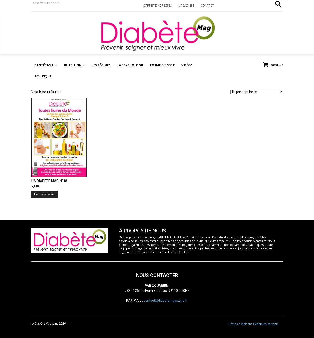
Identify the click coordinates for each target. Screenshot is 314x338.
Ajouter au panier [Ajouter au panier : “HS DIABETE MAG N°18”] (44, 194)
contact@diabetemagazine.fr (166, 300)
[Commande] (256, 92)
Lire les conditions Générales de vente (253, 324)
